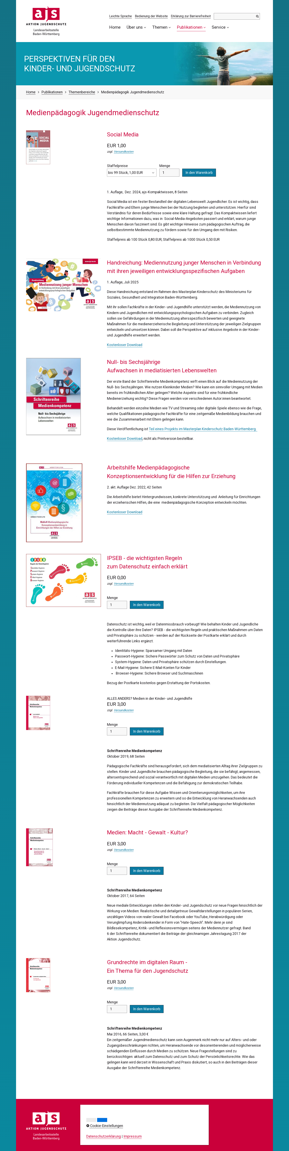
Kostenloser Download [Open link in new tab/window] (124, 512)
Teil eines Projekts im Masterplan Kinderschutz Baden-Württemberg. (203, 429)
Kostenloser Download (124, 345)
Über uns (136, 27)
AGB (140, 1136)
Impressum (146, 1119)
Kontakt (143, 1114)
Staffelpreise (131, 170)
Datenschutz (147, 1125)
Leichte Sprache (120, 16)
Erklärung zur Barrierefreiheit (191, 16)
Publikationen (191, 27)
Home (115, 27)
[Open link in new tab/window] (53, 396)
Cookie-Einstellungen (153, 1131)
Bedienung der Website (151, 16)
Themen (161, 27)
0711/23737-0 (104, 1127)
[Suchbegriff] (237, 16)
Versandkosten (123, 151)
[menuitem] (116, 27)
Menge (169, 170)
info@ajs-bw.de (98, 1140)
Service (220, 27)
